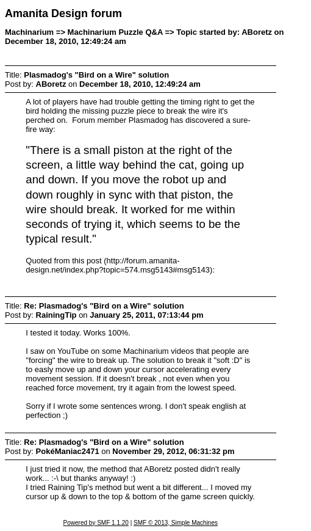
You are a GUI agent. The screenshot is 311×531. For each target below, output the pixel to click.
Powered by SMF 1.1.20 (96, 522)
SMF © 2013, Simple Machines (176, 522)
